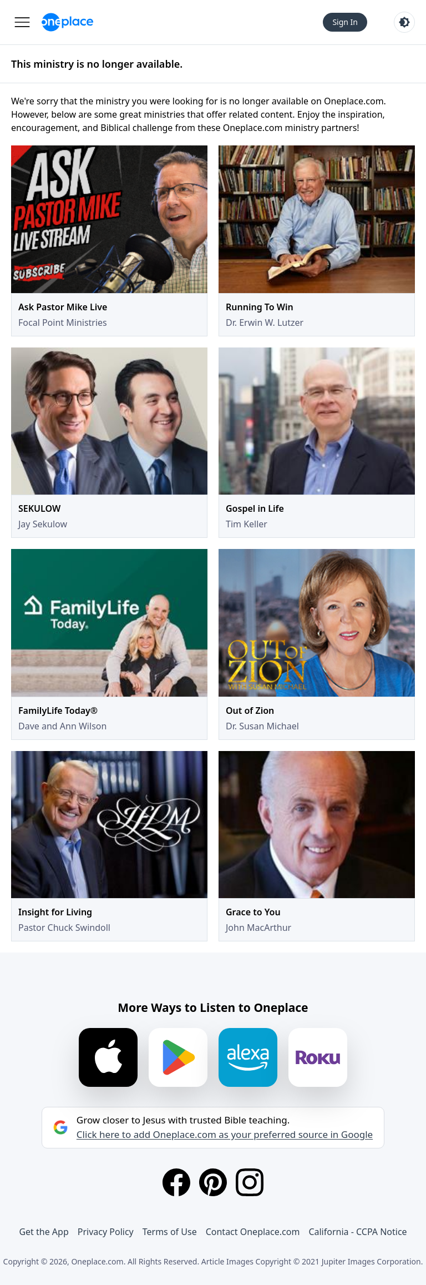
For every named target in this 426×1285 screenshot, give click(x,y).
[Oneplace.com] (67, 22)
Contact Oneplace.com (253, 1232)
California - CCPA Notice (357, 1232)
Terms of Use (170, 1232)
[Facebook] (176, 1182)
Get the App (43, 1232)
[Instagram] (249, 1182)
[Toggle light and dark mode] (404, 22)
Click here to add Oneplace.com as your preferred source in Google (225, 1134)
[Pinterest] (213, 1182)
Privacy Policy (106, 1232)
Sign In (345, 22)
